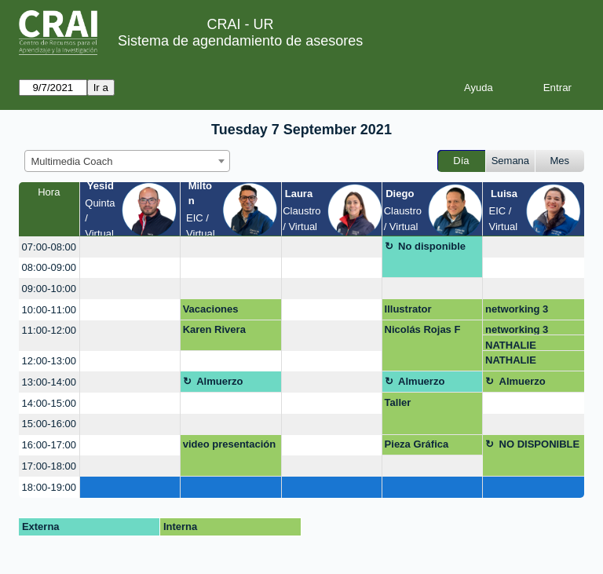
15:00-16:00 (49, 424)
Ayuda (478, 87)
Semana (510, 160)
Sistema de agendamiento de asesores (240, 41)
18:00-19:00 (49, 487)
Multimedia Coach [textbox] (72, 161)
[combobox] (127, 161)
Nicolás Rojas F (423, 329)
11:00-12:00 (49, 330)
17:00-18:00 (49, 466)
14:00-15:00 (49, 403)
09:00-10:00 (49, 288)
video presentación (229, 444)
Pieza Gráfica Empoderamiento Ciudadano (426, 446)
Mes (560, 160)
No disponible (432, 246)
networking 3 (516, 309)
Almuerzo (219, 381)
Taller (398, 402)
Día (461, 160)
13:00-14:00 (49, 382)
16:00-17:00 (49, 445)
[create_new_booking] (130, 247)
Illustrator (408, 309)
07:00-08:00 (49, 247)
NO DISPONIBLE (539, 444)
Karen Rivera (214, 329)
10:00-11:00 (49, 310)
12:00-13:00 (49, 361)
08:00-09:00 (49, 267)
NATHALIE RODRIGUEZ (515, 345)
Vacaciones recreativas (211, 311)
